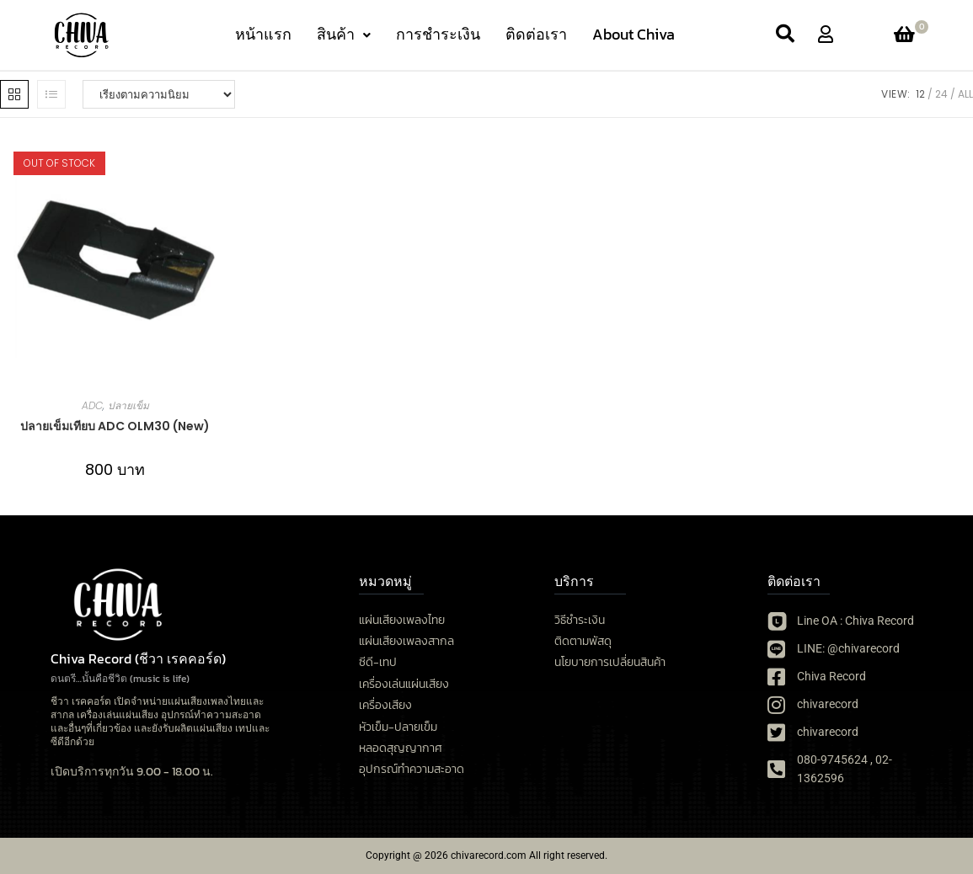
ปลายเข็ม (128, 405)
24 (941, 94)
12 (920, 94)
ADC (92, 405)
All (965, 94)
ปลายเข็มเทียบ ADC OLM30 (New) (115, 426)
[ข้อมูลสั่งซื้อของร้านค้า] (159, 94)
